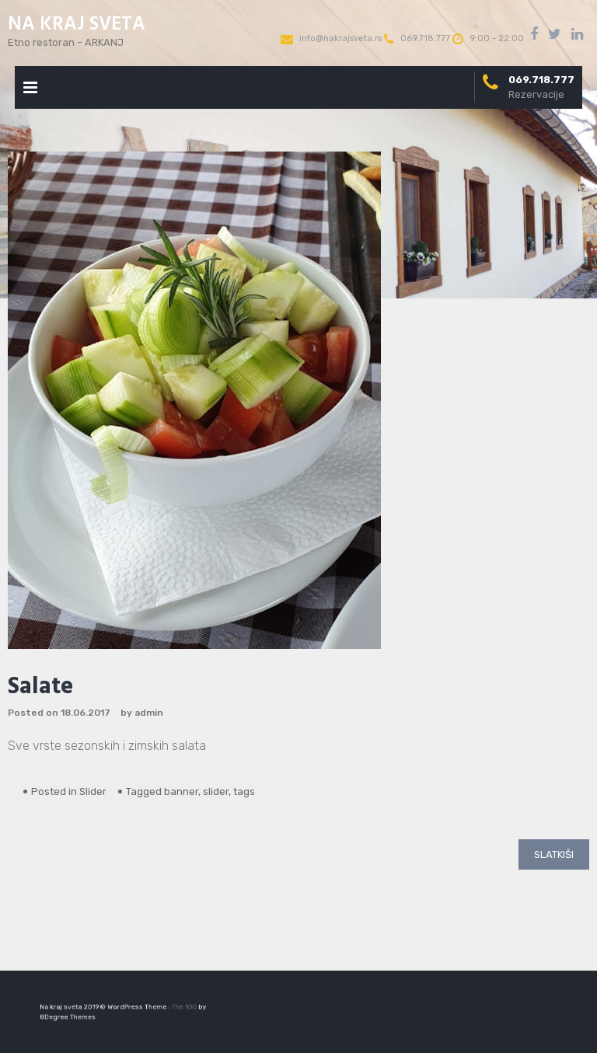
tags (244, 791)
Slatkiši (554, 854)
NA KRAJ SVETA (76, 24)
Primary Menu (30, 90)
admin (148, 712)
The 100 (178, 1007)
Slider (92, 791)
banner (181, 791)
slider (216, 791)
